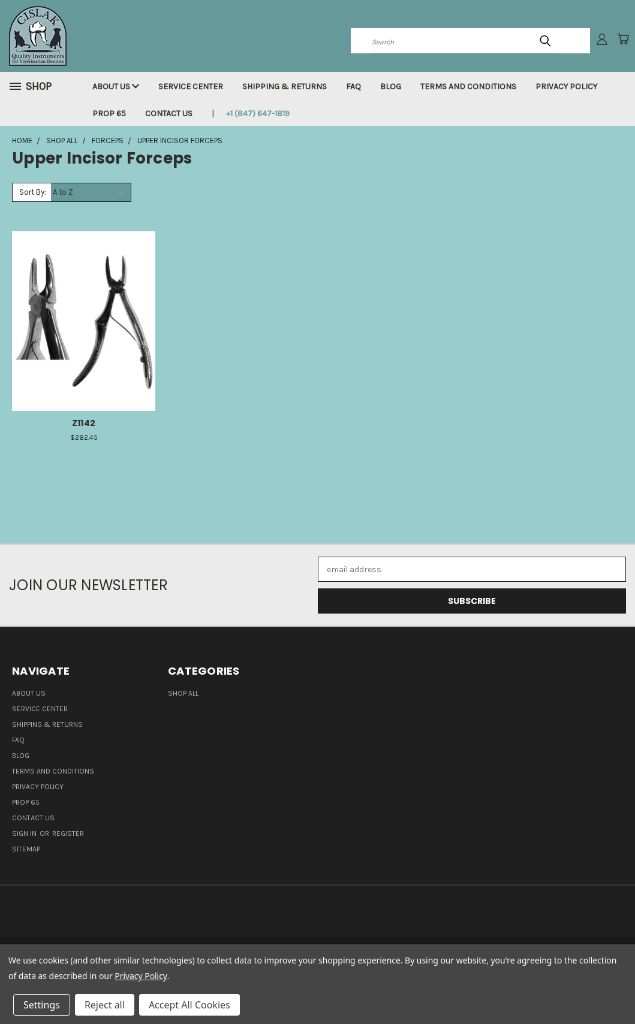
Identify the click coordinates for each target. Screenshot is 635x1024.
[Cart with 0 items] (623, 39)
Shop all (183, 693)
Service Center (190, 86)
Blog (390, 86)
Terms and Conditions (468, 86)
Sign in (25, 833)
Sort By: (32, 192)
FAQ (353, 86)
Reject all (105, 1004)
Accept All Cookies (189, 1004)
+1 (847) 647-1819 (258, 113)
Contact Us (168, 113)
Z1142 (83, 423)
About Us (115, 86)
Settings (41, 1004)
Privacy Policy (566, 86)
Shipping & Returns (284, 86)
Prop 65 (109, 113)
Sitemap (26, 849)
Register (68, 833)
